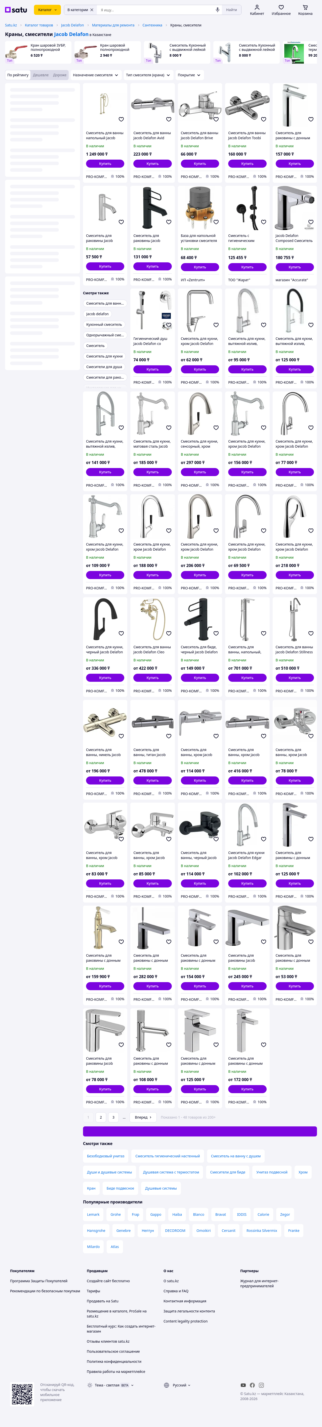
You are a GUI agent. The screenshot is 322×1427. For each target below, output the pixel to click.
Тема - (107, 1385)
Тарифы (93, 1291)
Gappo (155, 1214)
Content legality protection (186, 1321)
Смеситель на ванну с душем (236, 1156)
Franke (294, 1230)
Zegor (285, 1214)
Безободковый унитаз (105, 1156)
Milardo (93, 1246)
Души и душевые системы (109, 1172)
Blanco (198, 1214)
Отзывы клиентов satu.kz (108, 1341)
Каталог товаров (39, 25)
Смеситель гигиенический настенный (167, 1156)
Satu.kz (11, 25)
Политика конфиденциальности (114, 1361)
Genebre (123, 1230)
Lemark (93, 1214)
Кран (91, 1188)
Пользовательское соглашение (113, 1351)
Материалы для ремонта (113, 25)
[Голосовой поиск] (217, 10)
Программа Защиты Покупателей (38, 1280)
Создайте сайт (99, 1280)
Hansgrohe (96, 1230)
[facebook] (252, 1385)
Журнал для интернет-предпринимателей (259, 1283)
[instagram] (261, 1385)
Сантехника (153, 25)
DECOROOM (175, 1230)
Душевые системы (161, 1188)
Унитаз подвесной (272, 1172)
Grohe (115, 1214)
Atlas (115, 1246)
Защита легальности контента (189, 1311)
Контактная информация (185, 1301)
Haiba (177, 1214)
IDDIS (242, 1214)
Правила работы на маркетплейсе (116, 1371)
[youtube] (243, 1385)
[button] (105, 164)
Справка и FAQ (176, 1291)
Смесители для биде (227, 1172)
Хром (303, 1172)
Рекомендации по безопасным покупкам (45, 1291)
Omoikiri (203, 1230)
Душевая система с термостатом (171, 1172)
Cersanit (228, 1230)
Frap (135, 1214)
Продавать (96, 1301)
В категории (80, 9)
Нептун (148, 1230)
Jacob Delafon (72, 25)
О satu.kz (171, 1280)
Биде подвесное (120, 1188)
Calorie (263, 1214)
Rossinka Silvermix (262, 1230)
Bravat (220, 1214)
